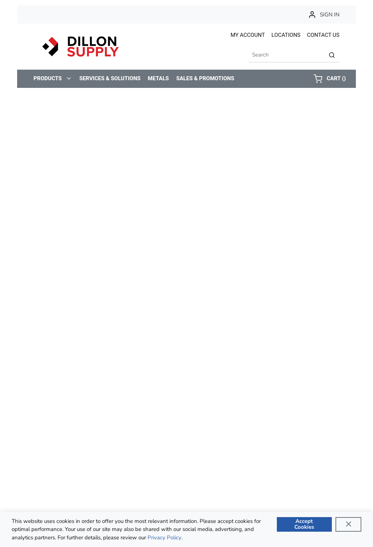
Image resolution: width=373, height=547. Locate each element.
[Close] (348, 524)
